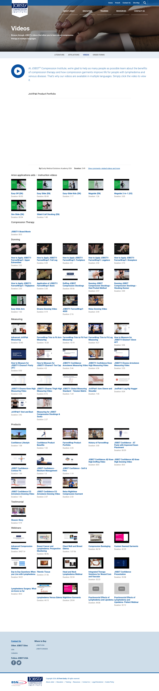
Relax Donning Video (97, 309)
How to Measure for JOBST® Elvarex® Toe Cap (49, 364)
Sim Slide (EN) (17, 214)
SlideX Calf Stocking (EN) (48, 214)
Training (104, 11)
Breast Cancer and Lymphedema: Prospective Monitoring (48, 548)
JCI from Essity (62, 678)
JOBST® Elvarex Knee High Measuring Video (23, 389)
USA (12, 649)
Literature (59, 55)
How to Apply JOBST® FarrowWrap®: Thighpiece (22, 284)
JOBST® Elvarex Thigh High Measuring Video (49, 389)
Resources (121, 11)
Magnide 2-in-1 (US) (123, 193)
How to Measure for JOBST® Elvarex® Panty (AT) (22, 365)
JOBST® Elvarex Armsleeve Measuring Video (126, 364)
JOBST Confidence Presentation (122, 573)
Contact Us (127, 3)
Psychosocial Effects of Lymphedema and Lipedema (100, 598)
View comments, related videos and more (104, 168)
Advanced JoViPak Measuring (19, 338)
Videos (86, 55)
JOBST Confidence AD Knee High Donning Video (126, 460)
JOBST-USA (40, 645)
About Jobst (50, 682)
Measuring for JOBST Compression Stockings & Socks (48, 414)
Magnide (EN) (94, 193)
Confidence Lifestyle (20, 443)
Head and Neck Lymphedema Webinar (72, 573)
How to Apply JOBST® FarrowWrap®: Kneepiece (125, 259)
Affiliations (73, 55)
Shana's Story (17, 520)
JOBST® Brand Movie (21, 231)
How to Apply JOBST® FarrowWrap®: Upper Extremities (21, 260)
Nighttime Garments (72, 597)
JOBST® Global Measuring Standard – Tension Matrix (75, 389)
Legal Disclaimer (97, 682)
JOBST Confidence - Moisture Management (47, 469)
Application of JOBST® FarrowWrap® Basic (47, 284)
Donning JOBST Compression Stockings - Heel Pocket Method (99, 285)
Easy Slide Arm (18, 309)
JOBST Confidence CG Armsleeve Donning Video (22, 492)
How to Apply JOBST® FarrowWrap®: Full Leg (47, 259)
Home (110, 3)
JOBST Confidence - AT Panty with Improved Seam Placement (126, 445)
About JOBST (69, 11)
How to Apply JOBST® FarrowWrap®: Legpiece (99, 259)
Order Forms (99, 55)
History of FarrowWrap (98, 443)
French (117, 3)
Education (87, 11)
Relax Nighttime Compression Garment (73, 492)
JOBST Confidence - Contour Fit (20, 469)
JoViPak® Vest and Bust (22, 412)
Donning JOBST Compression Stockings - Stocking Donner (125, 285)
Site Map (136, 3)
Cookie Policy (109, 682)
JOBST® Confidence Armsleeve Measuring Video (75, 364)
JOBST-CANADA (42, 649)
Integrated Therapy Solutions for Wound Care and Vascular (99, 574)
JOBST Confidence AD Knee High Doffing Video (100, 460)
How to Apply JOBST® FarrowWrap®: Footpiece (74, 259)
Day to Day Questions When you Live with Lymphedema (23, 573)
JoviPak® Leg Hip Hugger (125, 388)
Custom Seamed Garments (126, 546)
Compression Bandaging (99, 546)
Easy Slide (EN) (43, 193)
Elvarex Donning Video (47, 309)
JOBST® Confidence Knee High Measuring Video (100, 364)
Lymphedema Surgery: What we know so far (23, 589)
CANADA (14, 653)
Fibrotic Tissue (43, 572)
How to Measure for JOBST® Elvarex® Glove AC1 (125, 339)
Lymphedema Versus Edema (49, 597)
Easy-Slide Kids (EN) (72, 193)
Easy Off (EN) (17, 193)
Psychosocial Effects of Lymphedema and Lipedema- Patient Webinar (126, 599)
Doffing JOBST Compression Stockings (73, 284)
